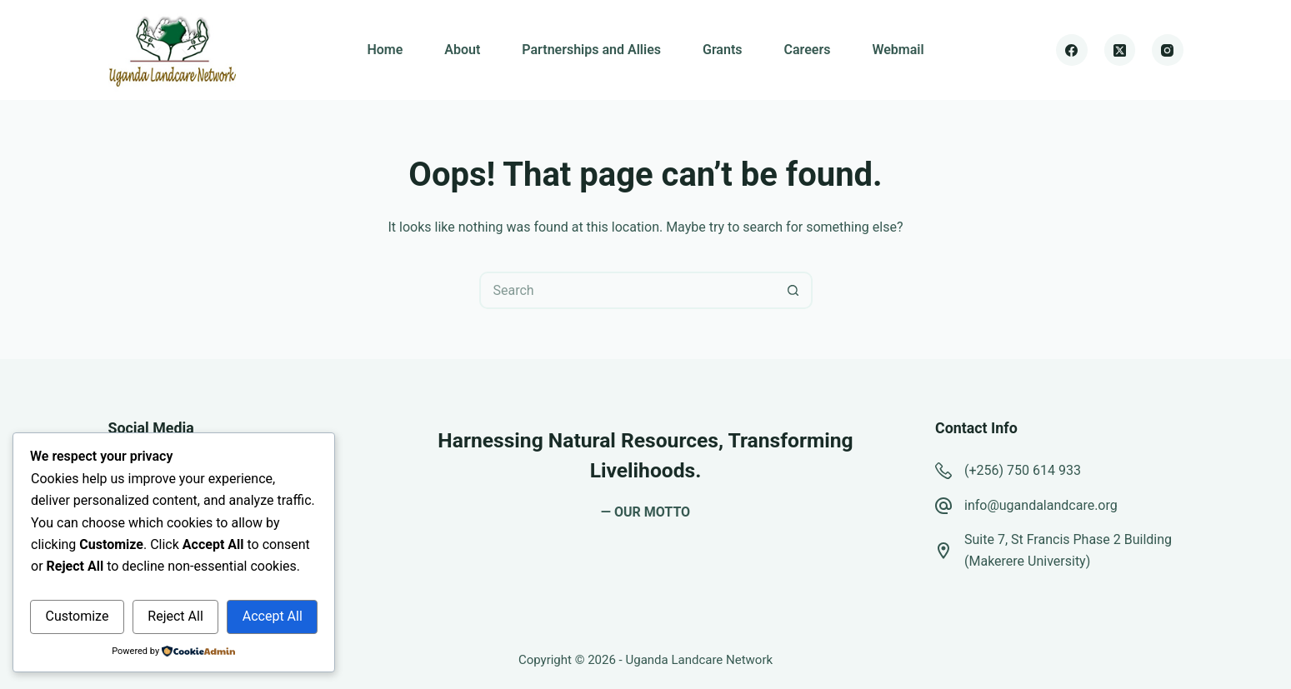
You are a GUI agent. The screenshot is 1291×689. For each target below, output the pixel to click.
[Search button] (794, 290)
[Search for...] (627, 290)
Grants (723, 49)
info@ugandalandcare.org (1041, 505)
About (462, 49)
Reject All (175, 616)
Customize (76, 616)
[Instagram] (1167, 50)
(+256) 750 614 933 (1022, 470)
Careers (807, 49)
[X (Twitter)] (1120, 50)
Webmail (897, 49)
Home (385, 49)
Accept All (273, 616)
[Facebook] (1072, 50)
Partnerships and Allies (591, 49)
